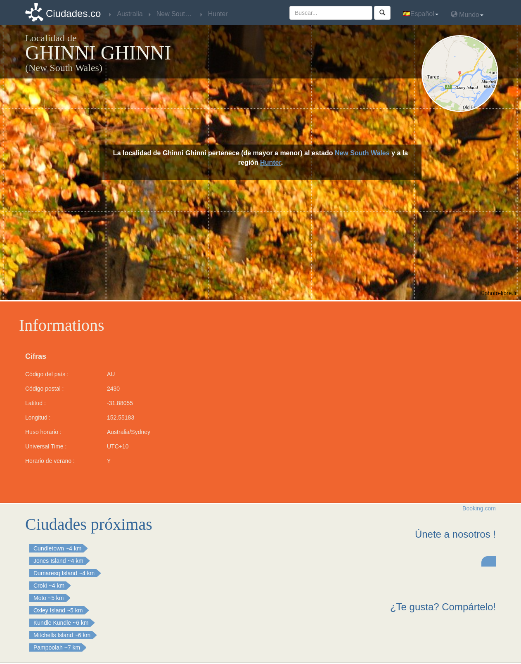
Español (420, 13)
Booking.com (479, 508)
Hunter (270, 162)
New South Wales (362, 153)
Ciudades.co (73, 13)
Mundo (467, 14)
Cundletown (48, 548)
